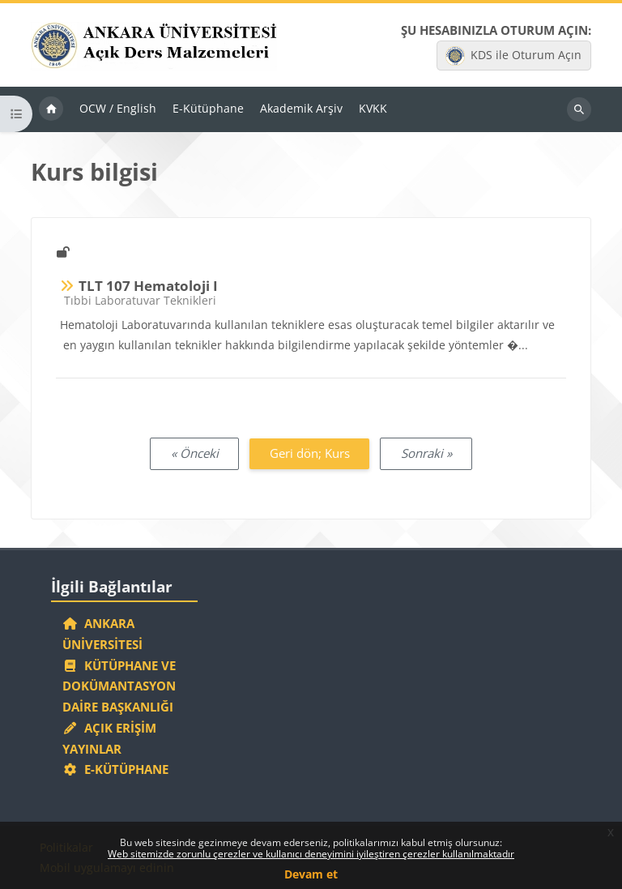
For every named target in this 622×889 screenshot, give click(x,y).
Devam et (311, 874)
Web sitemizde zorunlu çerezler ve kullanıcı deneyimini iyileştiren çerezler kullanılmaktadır (311, 854)
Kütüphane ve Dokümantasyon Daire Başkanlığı (119, 686)
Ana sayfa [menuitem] (51, 109)
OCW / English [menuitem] (117, 108)
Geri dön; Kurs (310, 453)
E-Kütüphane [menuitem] (208, 108)
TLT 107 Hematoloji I (148, 285)
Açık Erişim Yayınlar (109, 738)
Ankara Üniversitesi (102, 633)
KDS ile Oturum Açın (513, 56)
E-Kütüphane (115, 769)
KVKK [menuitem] (373, 108)
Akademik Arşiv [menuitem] (301, 108)
